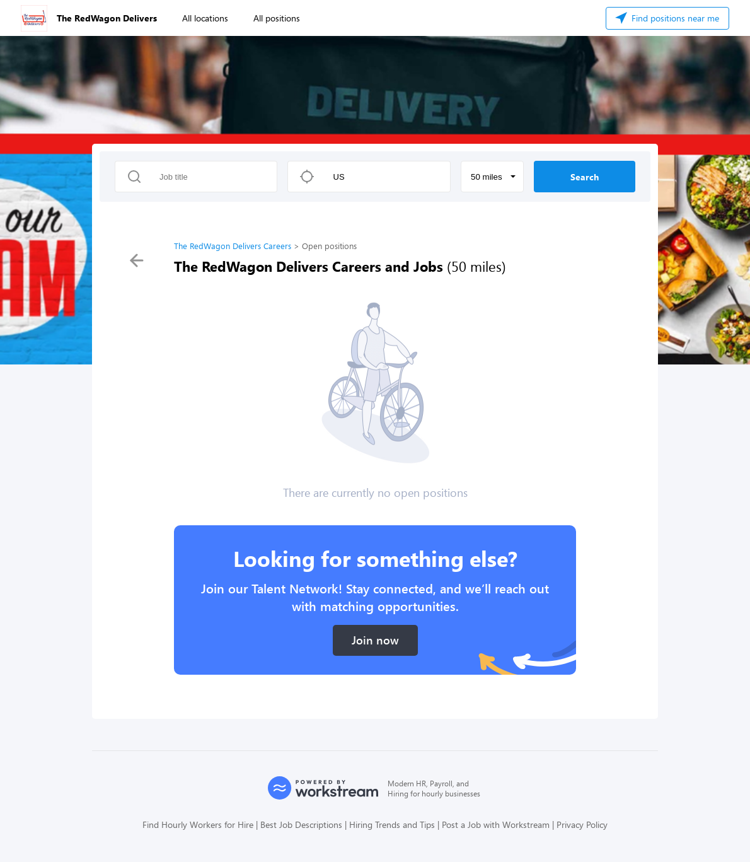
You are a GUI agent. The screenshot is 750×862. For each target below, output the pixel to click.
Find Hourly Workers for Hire (197, 824)
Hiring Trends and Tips (392, 824)
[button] (492, 176)
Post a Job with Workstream (496, 824)
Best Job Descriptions (301, 824)
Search (584, 177)
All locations (205, 18)
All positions (276, 18)
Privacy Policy (582, 824)
